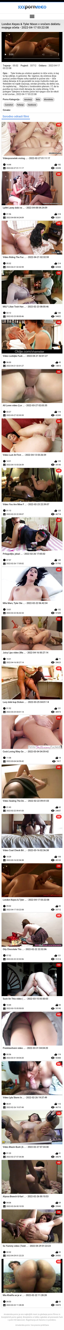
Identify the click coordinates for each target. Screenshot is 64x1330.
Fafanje (20, 105)
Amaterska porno (22, 1325)
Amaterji (28, 99)
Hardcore (32, 105)
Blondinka (48, 99)
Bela (38, 99)
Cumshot (9, 105)
